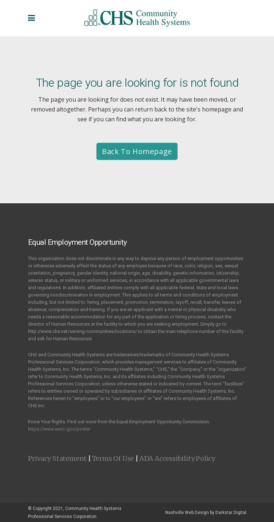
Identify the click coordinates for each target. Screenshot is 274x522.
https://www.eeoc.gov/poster (59, 429)
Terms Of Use (113, 458)
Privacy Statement (57, 458)
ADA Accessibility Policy (177, 458)
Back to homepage (137, 151)
